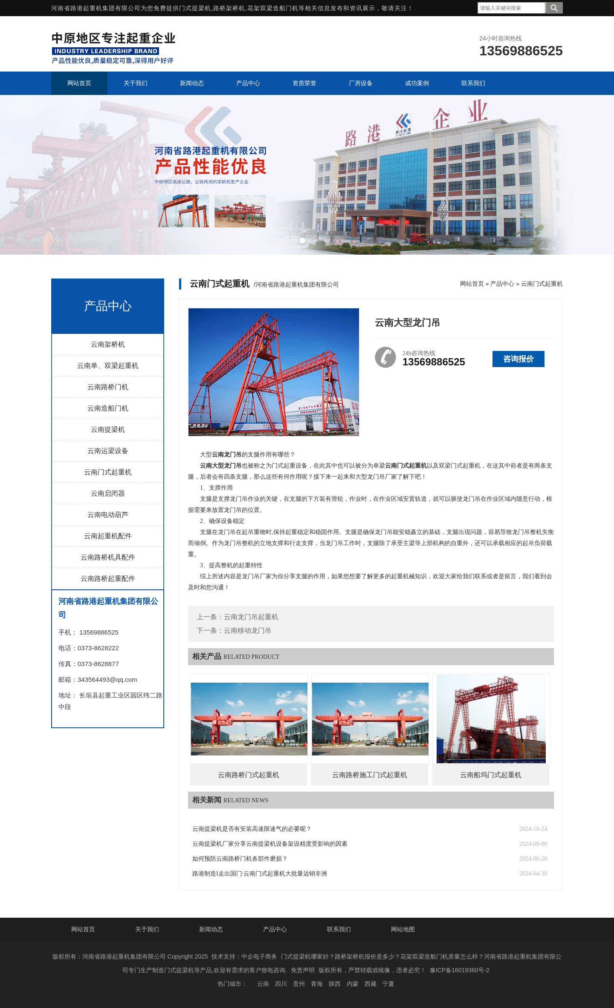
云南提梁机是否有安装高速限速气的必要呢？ (252, 829)
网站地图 (403, 929)
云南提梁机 (108, 429)
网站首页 (472, 283)
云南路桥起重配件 (108, 578)
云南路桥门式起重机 (248, 774)
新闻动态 (211, 929)
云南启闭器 (108, 493)
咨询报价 (518, 359)
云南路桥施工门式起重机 (369, 774)
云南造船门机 (107, 408)
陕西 (335, 983)
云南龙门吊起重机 (251, 616)
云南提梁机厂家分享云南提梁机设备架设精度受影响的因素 (270, 844)
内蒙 (353, 983)
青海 (317, 983)
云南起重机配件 (108, 536)
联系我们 (339, 929)
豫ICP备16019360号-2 (459, 970)
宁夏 (388, 983)
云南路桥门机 (107, 387)
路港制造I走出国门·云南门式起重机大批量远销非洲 (259, 873)
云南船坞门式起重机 (490, 774)
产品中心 (502, 283)
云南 (263, 983)
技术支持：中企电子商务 (244, 956)
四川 (281, 983)
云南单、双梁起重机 (108, 365)
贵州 (299, 983)
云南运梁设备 (107, 450)
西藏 (371, 983)
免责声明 (303, 970)
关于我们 (147, 929)
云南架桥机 (108, 344)
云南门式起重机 (108, 472)
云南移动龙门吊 (248, 630)
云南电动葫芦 (107, 514)
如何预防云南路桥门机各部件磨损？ (240, 859)
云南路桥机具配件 (108, 557)
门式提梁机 (195, 8)
